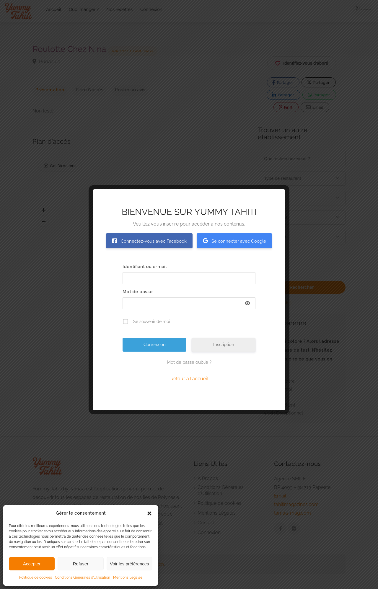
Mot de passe (138, 291)
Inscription (223, 344)
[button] (149, 513)
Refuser (81, 563)
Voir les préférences (129, 563)
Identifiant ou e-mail (145, 266)
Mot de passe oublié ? (189, 362)
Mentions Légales (127, 577)
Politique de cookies (35, 577)
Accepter (31, 563)
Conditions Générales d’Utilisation (82, 577)
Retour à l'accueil (189, 378)
